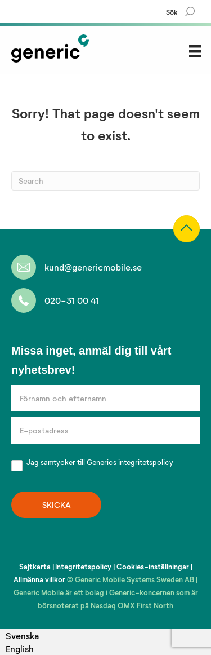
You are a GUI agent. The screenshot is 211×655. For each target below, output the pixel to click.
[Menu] (195, 51)
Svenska (22, 635)
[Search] (188, 11)
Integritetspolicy (83, 566)
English (20, 648)
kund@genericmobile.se (93, 267)
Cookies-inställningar (152, 566)
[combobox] (22, 635)
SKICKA (56, 505)
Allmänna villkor (39, 579)
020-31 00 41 (71, 300)
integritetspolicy (145, 462)
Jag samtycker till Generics (92, 463)
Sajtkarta (35, 566)
